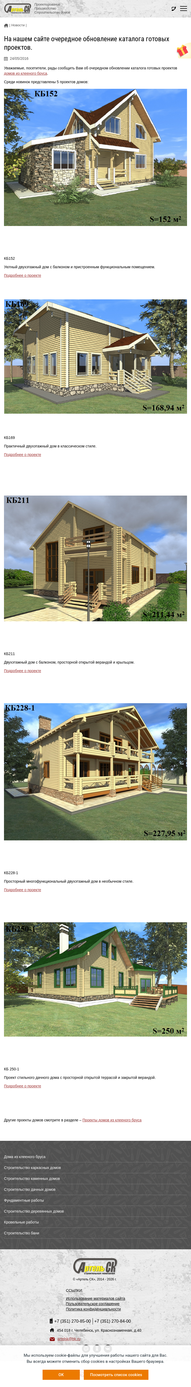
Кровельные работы (21, 1222)
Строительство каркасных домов (32, 1168)
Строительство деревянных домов (34, 1211)
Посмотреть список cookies (116, 1374)
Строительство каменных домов (32, 1178)
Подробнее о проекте (22, 275)
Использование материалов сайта (95, 1298)
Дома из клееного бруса (24, 1157)
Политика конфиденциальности (93, 1309)
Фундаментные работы (24, 1200)
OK (61, 1374)
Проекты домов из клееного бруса (112, 1120)
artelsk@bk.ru (65, 1339)
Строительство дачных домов (30, 1189)
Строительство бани (21, 1233)
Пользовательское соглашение (93, 1304)
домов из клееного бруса (25, 73)
